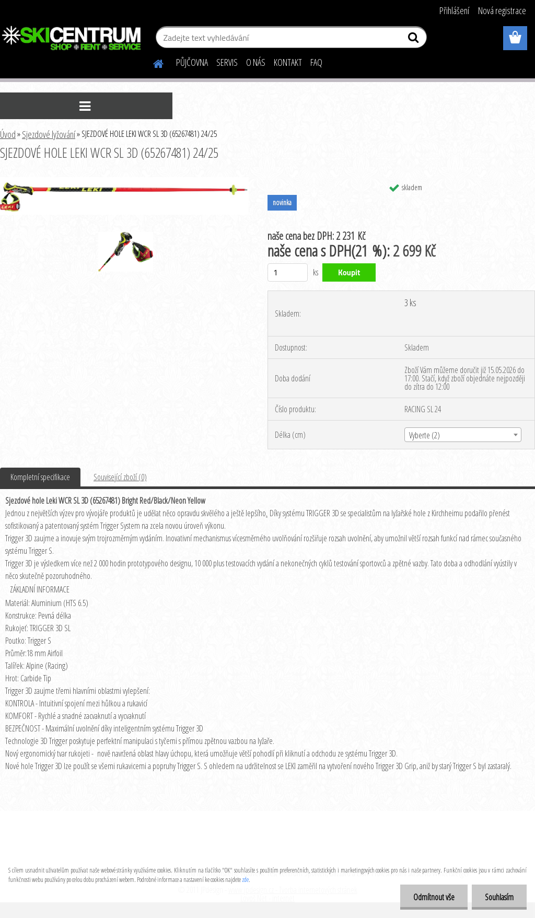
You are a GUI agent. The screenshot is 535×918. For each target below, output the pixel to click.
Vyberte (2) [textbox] (424, 435)
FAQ (316, 62)
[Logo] (72, 39)
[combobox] (462, 434)
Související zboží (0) (120, 477)
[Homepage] (152, 62)
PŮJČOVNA (192, 62)
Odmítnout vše (434, 897)
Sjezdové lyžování (48, 134)
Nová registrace (502, 10)
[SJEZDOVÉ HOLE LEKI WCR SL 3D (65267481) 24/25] (124, 181)
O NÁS (255, 62)
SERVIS (227, 62)
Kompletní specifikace (40, 477)
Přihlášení (454, 10)
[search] (414, 40)
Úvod (8, 134)
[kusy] (288, 272)
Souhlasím (499, 897)
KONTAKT (288, 62)
